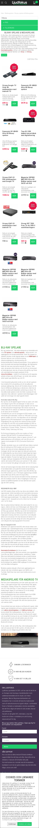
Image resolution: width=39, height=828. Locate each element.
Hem (2, 13)
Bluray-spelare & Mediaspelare (24, 13)
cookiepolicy (16, 790)
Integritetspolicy (17, 820)
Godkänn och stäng (25, 824)
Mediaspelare (9, 13)
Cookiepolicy (6, 820)
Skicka (6, 746)
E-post (4, 728)
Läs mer (4, 55)
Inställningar (12, 824)
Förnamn (5, 737)
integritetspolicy (30, 813)
